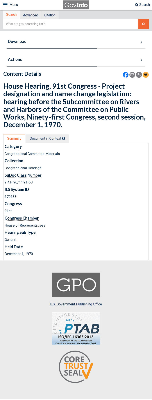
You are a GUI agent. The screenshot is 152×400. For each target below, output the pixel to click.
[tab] (12, 15)
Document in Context (50, 139)
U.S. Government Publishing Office (76, 290)
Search (142, 5)
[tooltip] (66, 139)
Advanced (32, 15)
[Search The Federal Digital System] (143, 25)
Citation (53, 15)
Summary (15, 139)
